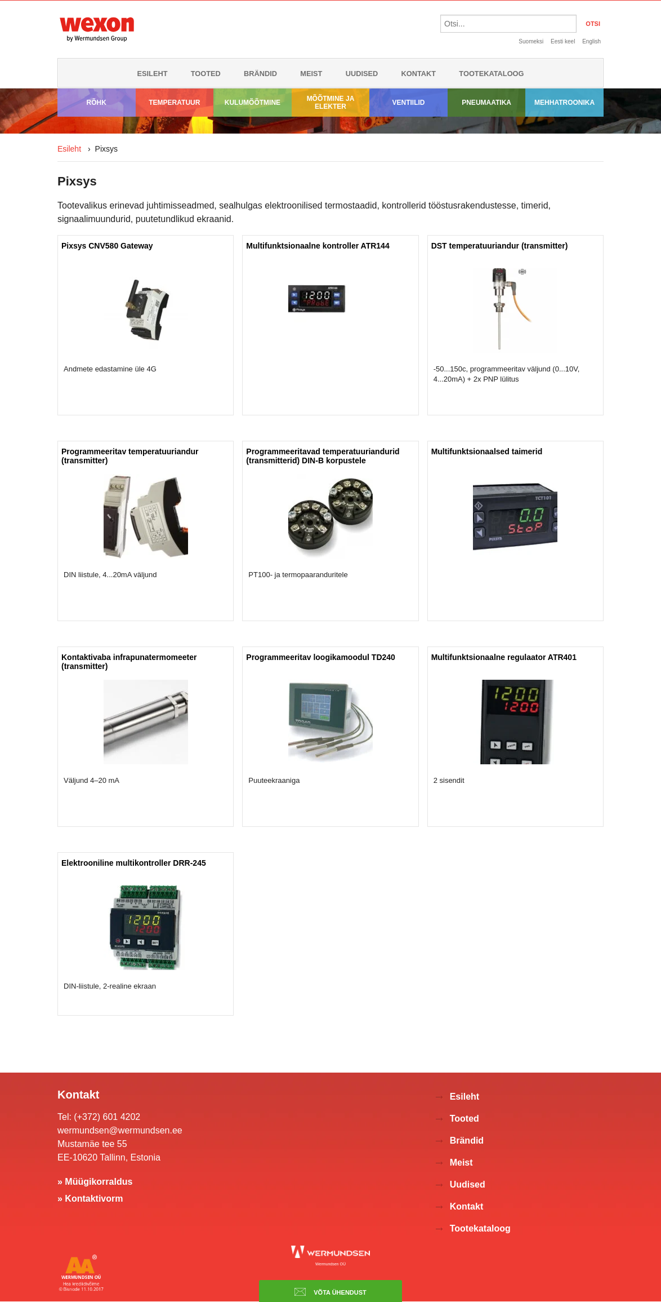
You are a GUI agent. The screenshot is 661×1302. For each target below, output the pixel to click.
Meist (311, 73)
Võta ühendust (330, 1292)
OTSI (593, 23)
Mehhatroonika (564, 103)
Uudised (362, 73)
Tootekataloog (491, 73)
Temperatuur (174, 103)
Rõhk (96, 103)
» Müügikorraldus (94, 1181)
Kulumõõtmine (252, 103)
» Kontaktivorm (90, 1198)
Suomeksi (531, 41)
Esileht (152, 73)
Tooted (206, 73)
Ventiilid (408, 103)
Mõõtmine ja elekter (331, 102)
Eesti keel (563, 41)
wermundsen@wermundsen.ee (119, 1130)
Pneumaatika (486, 103)
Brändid (260, 73)
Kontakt (418, 73)
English (591, 41)
